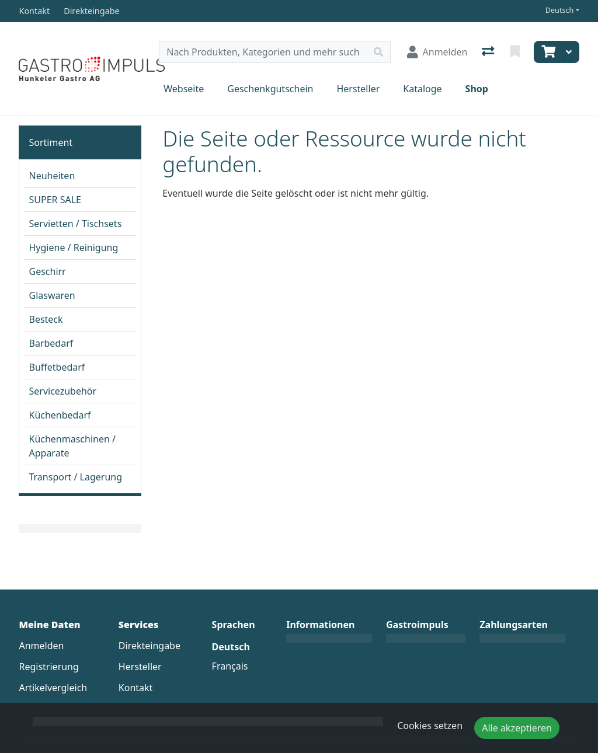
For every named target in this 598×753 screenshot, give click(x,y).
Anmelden (41, 645)
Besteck (45, 319)
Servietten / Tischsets (75, 223)
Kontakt (136, 687)
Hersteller (358, 88)
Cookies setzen (430, 725)
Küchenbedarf (60, 415)
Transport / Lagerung (75, 476)
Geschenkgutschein (270, 88)
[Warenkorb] (547, 52)
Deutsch (559, 10)
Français (230, 666)
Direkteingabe (149, 645)
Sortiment (50, 142)
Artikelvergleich (53, 687)
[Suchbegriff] (263, 52)
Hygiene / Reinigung (73, 247)
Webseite (184, 88)
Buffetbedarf (57, 367)
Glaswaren (52, 295)
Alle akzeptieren (517, 727)
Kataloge (422, 88)
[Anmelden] (437, 52)
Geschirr (47, 271)
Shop (476, 88)
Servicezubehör (62, 391)
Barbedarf (51, 343)
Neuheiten (52, 175)
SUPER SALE (55, 199)
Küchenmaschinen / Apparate (72, 446)
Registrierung (48, 666)
